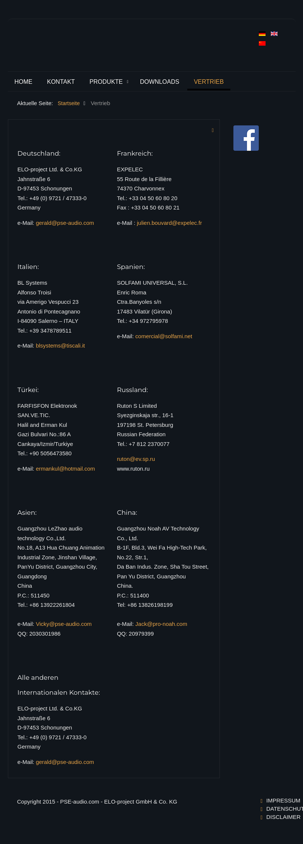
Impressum (276, 800)
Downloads (159, 82)
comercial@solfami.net (163, 336)
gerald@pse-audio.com (65, 223)
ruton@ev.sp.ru (136, 459)
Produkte (106, 82)
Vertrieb (209, 82)
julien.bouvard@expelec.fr (169, 223)
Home (24, 82)
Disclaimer (276, 817)
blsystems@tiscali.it (60, 345)
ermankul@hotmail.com (65, 468)
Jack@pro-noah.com (161, 624)
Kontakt (61, 82)
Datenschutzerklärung (276, 808)
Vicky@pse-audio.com (64, 624)
